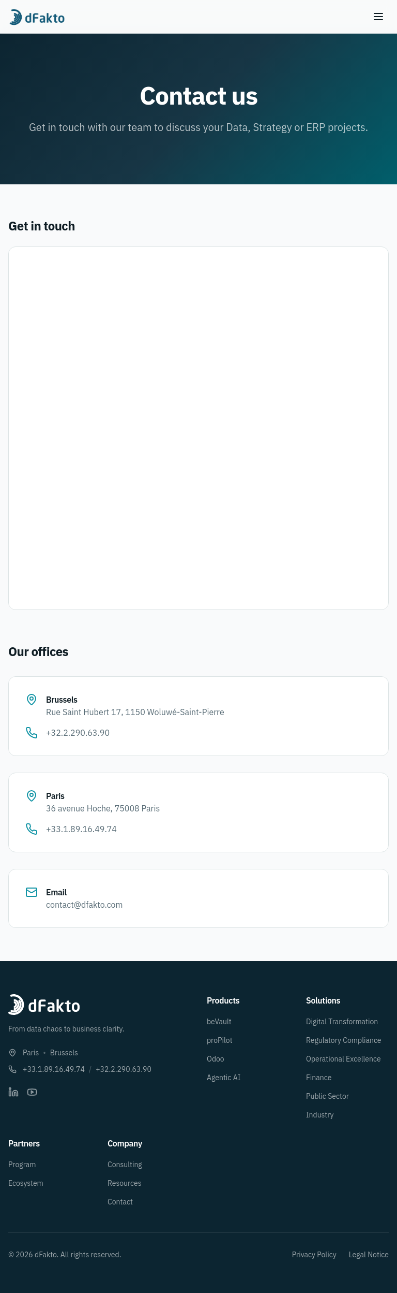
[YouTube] (32, 1092)
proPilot (220, 1040)
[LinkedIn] (13, 1092)
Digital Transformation (342, 1021)
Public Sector (327, 1096)
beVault (219, 1021)
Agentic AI (223, 1077)
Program (22, 1164)
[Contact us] (197, 428)
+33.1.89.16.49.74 (81, 829)
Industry (320, 1115)
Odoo (215, 1059)
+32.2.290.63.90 (78, 733)
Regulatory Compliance (343, 1040)
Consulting (125, 1164)
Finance (318, 1077)
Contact (120, 1202)
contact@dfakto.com (84, 904)
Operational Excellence (343, 1059)
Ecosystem (25, 1183)
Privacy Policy (314, 1254)
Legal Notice (369, 1254)
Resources (125, 1183)
